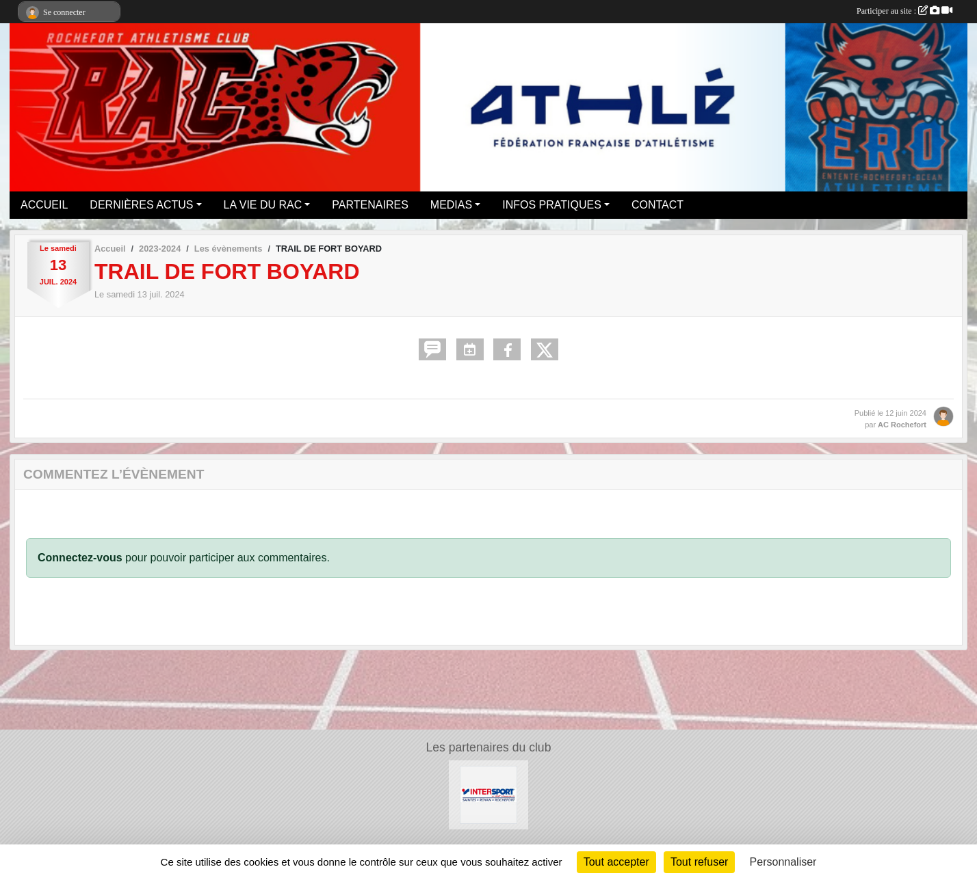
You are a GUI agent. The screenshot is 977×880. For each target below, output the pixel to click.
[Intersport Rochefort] (489, 794)
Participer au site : (904, 11)
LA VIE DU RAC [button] (263, 205)
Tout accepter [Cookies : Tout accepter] (616, 862)
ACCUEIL (44, 205)
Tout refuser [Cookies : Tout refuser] (699, 862)
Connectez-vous (80, 557)
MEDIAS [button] (451, 205)
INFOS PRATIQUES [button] (551, 205)
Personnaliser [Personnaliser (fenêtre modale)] (783, 862)
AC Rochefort (902, 425)
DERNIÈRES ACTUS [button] (141, 205)
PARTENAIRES (370, 205)
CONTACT (657, 205)
